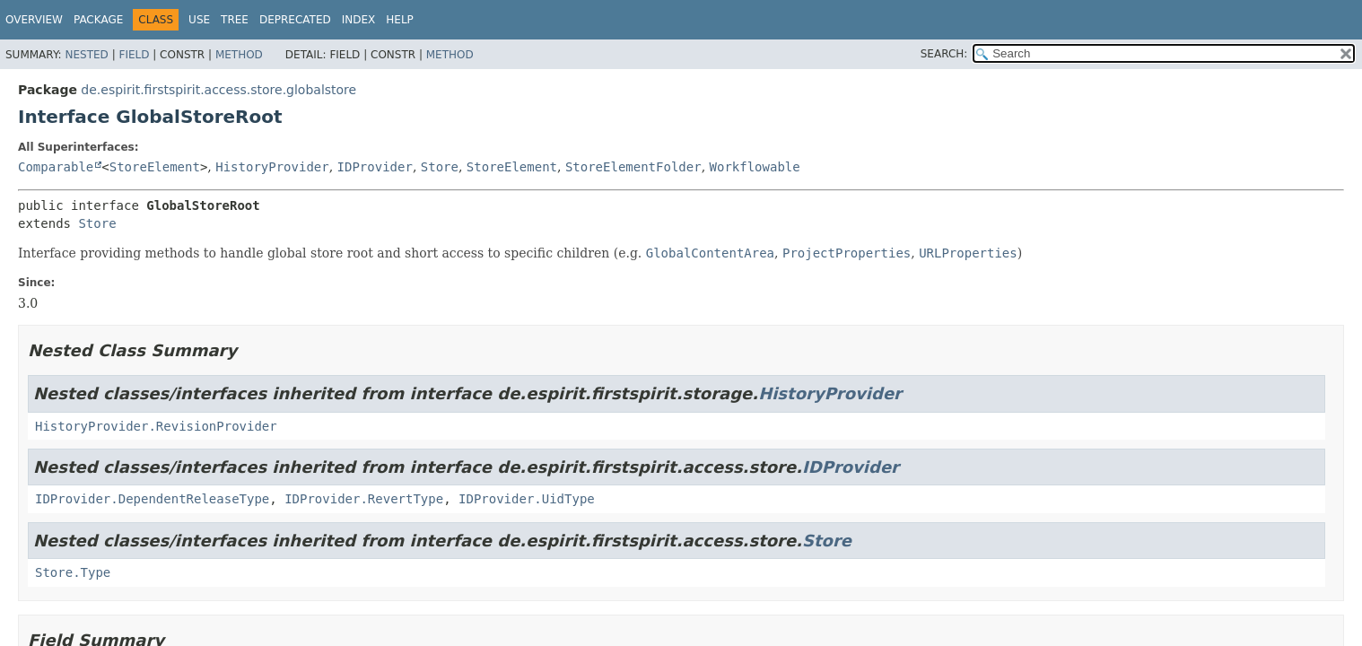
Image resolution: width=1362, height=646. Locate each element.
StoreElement (154, 167)
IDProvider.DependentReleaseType (152, 499)
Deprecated (295, 19)
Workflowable (755, 167)
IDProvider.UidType (526, 499)
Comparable (55, 167)
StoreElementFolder (633, 167)
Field (133, 54)
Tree (235, 19)
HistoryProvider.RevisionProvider (156, 426)
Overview (34, 19)
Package (98, 19)
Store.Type (72, 572)
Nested (86, 54)
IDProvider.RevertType (363, 499)
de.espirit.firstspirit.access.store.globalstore (218, 90)
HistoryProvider (271, 167)
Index (359, 19)
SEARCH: (944, 54)
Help (400, 19)
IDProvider (375, 167)
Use (199, 19)
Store (439, 167)
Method (239, 54)
